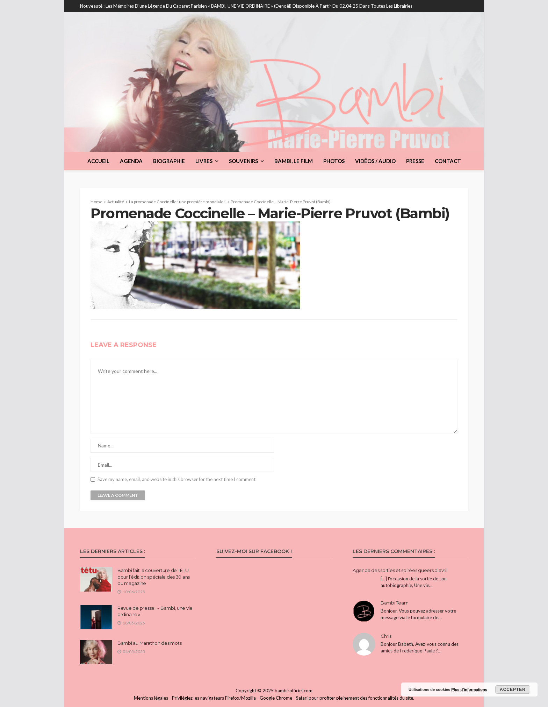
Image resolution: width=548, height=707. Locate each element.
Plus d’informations (469, 689)
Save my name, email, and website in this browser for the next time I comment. (177, 479)
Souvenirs (243, 161)
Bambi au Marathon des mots (149, 643)
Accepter (513, 689)
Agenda (131, 161)
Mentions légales (151, 698)
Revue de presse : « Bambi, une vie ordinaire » (155, 611)
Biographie (169, 161)
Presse (415, 161)
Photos (334, 161)
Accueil (98, 161)
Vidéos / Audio (375, 161)
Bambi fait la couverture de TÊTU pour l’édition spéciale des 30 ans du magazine (153, 576)
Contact (448, 161)
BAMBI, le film (293, 161)
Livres (203, 161)
